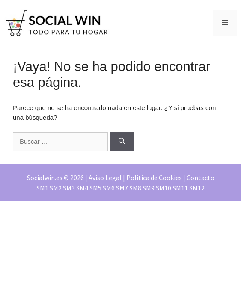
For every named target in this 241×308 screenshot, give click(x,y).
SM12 (197, 188)
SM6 (109, 188)
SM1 (42, 188)
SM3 (69, 188)
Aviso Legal (105, 177)
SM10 (163, 188)
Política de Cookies (154, 177)
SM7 (122, 188)
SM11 (180, 188)
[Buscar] (122, 141)
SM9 (149, 188)
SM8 (135, 188)
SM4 (82, 188)
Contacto (200, 177)
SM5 (95, 188)
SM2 (56, 188)
